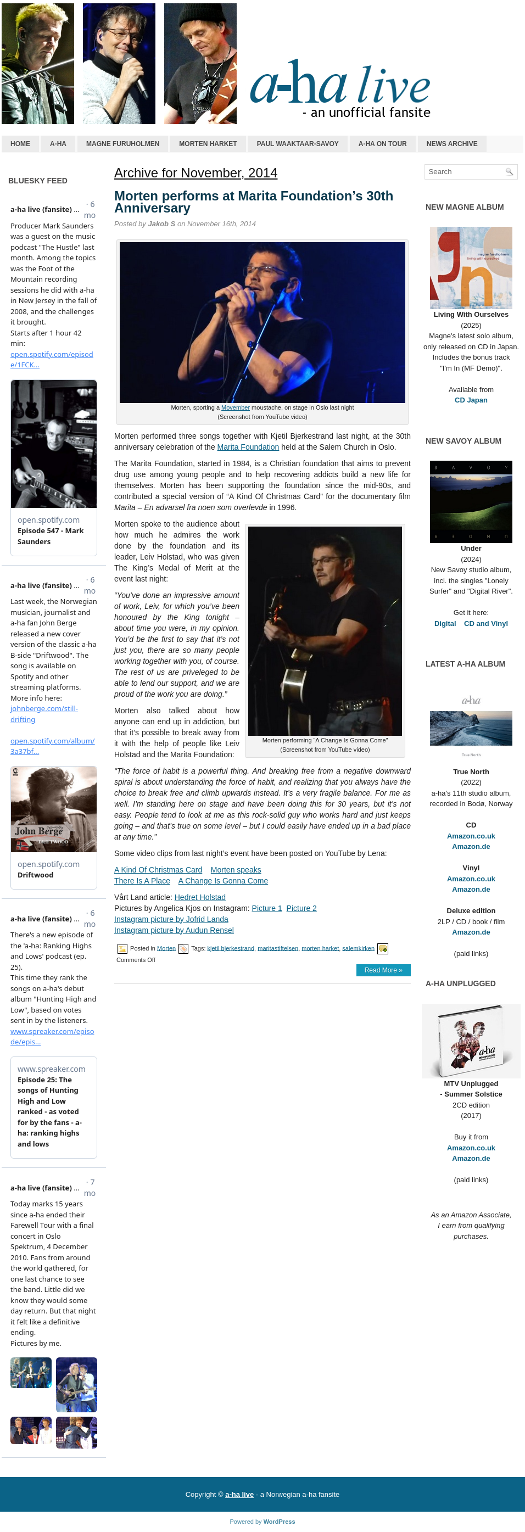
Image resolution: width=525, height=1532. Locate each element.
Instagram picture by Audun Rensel (174, 930)
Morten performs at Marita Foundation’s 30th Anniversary (254, 201)
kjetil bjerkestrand (231, 947)
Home (20, 144)
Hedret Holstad (200, 897)
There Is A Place (142, 880)
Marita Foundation (248, 447)
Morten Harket (208, 144)
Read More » (384, 970)
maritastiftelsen (278, 947)
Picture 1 (267, 908)
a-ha (58, 144)
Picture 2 (302, 908)
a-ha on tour (383, 144)
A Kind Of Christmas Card (158, 869)
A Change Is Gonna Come (223, 880)
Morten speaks (236, 869)
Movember (235, 407)
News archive (452, 144)
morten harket (320, 947)
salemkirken (358, 947)
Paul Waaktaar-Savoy (298, 144)
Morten (166, 947)
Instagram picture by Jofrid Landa (171, 919)
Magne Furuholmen (122, 144)
